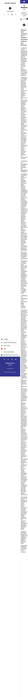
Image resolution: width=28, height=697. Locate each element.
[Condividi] (21, 18)
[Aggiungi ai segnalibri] (24, 18)
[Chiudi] (22, 2)
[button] (10, 9)
